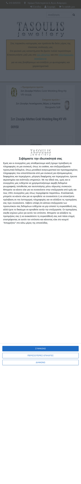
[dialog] (40, 314)
